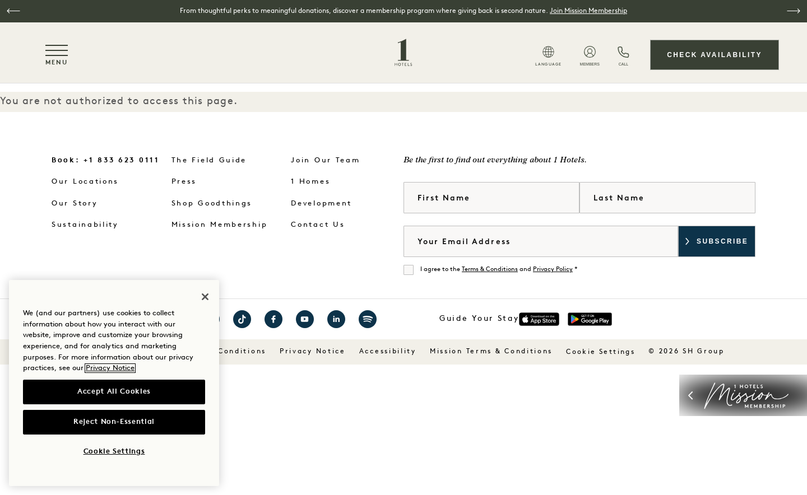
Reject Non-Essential (114, 422)
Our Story (75, 203)
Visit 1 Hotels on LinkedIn (336, 319)
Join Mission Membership (588, 11)
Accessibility (387, 351)
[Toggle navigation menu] (56, 55)
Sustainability (85, 224)
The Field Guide (209, 160)
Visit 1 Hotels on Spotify (368, 319)
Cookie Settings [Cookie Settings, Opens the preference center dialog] (114, 451)
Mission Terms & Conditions (491, 351)
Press (184, 181)
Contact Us (318, 224)
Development (321, 203)
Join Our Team (325, 160)
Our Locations (85, 181)
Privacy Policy (553, 270)
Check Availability (714, 55)
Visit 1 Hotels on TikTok (242, 319)
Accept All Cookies (114, 391)
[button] (13, 10)
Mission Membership (219, 224)
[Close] (205, 296)
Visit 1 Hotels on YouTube (305, 319)
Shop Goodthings (212, 203)
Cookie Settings (600, 352)
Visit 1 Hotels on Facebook (273, 319)
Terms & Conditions (490, 270)
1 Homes (310, 181)
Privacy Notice (313, 351)
